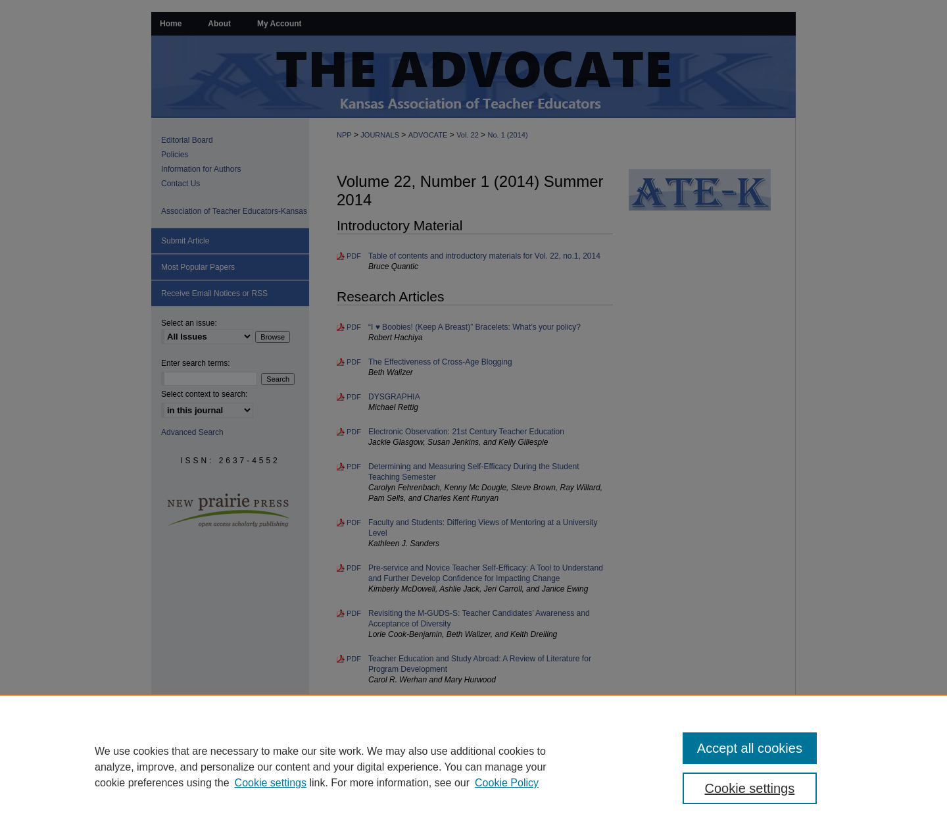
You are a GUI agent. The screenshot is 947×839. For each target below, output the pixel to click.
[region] (473, 766)
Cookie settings (270, 782)
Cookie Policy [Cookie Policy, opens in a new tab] (507, 782)
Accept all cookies (749, 748)
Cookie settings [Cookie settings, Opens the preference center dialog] (750, 788)
